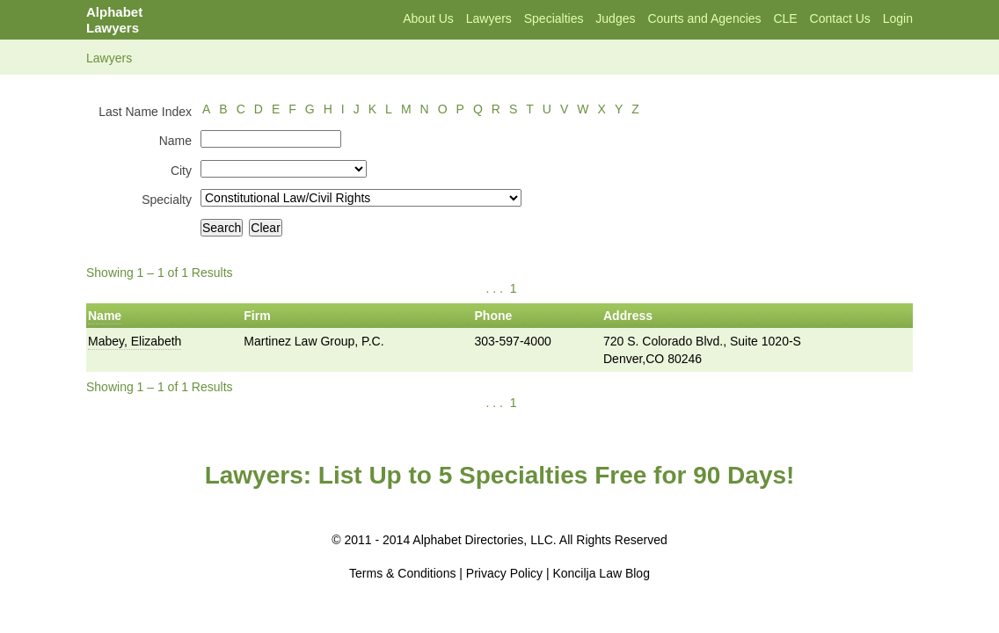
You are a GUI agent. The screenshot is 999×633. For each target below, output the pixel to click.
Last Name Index (145, 112)
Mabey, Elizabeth (134, 341)
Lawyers (489, 18)
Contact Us (840, 18)
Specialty (167, 200)
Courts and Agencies (704, 18)
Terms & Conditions (402, 573)
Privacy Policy (504, 573)
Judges (615, 18)
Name (175, 141)
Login (898, 18)
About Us (428, 18)
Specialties (554, 18)
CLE (785, 18)
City (181, 171)
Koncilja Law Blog (601, 573)
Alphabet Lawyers (114, 19)
